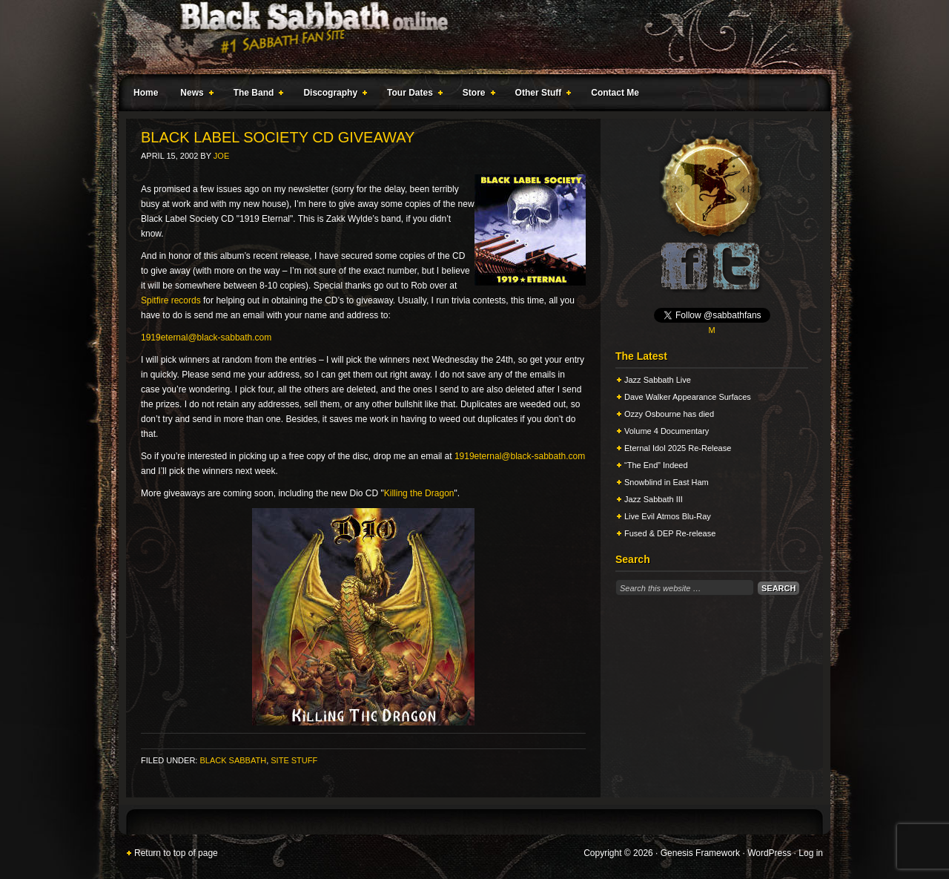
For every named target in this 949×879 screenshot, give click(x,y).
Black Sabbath (232, 760)
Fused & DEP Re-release (669, 533)
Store (476, 95)
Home (145, 93)
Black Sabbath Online (467, 37)
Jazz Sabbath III (653, 499)
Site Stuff (294, 760)
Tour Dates (412, 95)
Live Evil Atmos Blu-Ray (667, 516)
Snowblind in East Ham (666, 482)
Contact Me (615, 93)
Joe (221, 155)
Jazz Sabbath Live (657, 379)
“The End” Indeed (656, 465)
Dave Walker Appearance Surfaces (687, 396)
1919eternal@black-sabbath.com (206, 337)
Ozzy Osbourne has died (669, 413)
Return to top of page (176, 853)
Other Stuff (540, 95)
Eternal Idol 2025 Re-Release (677, 448)
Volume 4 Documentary (666, 431)
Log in (810, 853)
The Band (255, 95)
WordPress (769, 853)
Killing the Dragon (419, 493)
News (193, 95)
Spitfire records (171, 300)
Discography (332, 95)
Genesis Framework (700, 853)
